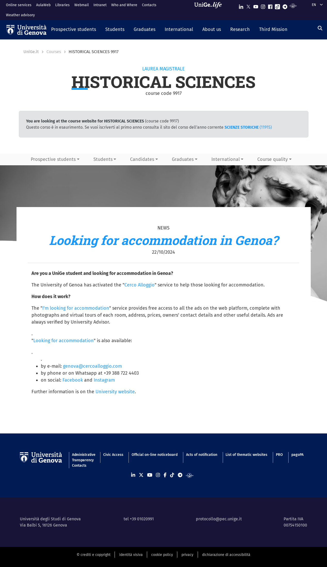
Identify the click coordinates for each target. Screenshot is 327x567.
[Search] (320, 28)
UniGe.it (31, 51)
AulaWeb (43, 5)
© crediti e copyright (93, 555)
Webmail (81, 5)
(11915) (248, 127)
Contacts (149, 5)
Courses (53, 51)
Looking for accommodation (63, 340)
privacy (187, 555)
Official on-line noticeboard (155, 455)
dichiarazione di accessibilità (226, 555)
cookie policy (162, 555)
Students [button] (103, 159)
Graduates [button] (183, 159)
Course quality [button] (272, 159)
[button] (73, 29)
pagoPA (297, 455)
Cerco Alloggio (139, 285)
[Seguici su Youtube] (256, 5)
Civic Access (113, 455)
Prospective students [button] (53, 159)
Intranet (100, 5)
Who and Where (124, 5)
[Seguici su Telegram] (285, 5)
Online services (18, 5)
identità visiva (131, 555)
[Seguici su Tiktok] (277, 5)
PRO (279, 455)
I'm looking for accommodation (75, 308)
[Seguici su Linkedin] (241, 5)
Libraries (62, 5)
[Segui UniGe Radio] (293, 5)
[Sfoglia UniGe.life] (209, 10)
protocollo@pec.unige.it (219, 518)
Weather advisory (20, 15)
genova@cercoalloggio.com (92, 366)
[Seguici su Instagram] (263, 5)
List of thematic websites (246, 455)
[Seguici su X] (248, 5)
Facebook (72, 380)
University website (115, 392)
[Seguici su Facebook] (270, 5)
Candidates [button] (142, 159)
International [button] (225, 159)
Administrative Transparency (83, 457)
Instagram (104, 380)
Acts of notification (201, 455)
